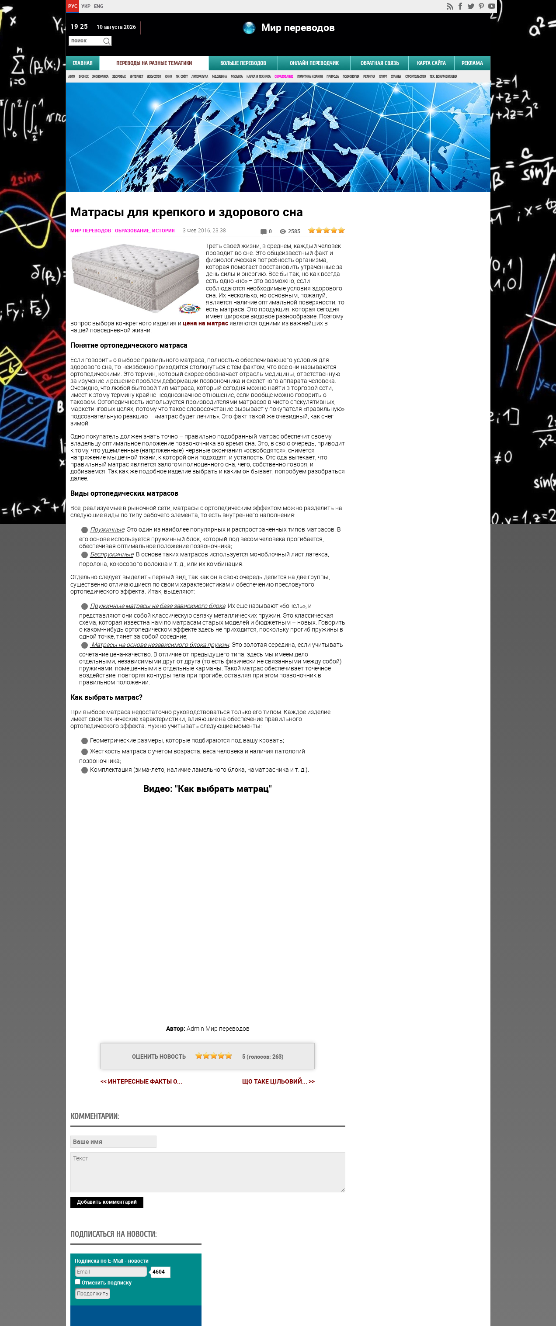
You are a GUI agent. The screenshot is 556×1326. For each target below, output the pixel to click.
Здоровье (119, 64)
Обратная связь (380, 51)
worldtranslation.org (403, 1281)
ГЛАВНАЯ (83, 51)
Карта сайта (431, 51)
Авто (71, 64)
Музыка (237, 64)
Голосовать (416, 519)
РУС (72, 6)
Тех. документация (443, 64)
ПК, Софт (182, 64)
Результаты (416, 532)
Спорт (383, 64)
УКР (85, 6)
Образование (284, 64)
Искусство (154, 64)
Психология (351, 64)
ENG (99, 6)
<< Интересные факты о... (138, 1069)
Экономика (100, 64)
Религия (369, 64)
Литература (199, 64)
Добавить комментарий (107, 1249)
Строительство (415, 64)
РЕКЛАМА (472, 51)
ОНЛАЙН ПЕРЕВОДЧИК (314, 51)
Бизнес (83, 64)
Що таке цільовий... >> (275, 1069)
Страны (396, 64)
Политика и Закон (310, 64)
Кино (168, 64)
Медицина (219, 64)
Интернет (136, 64)
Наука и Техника (259, 64)
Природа (333, 64)
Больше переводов (243, 51)
